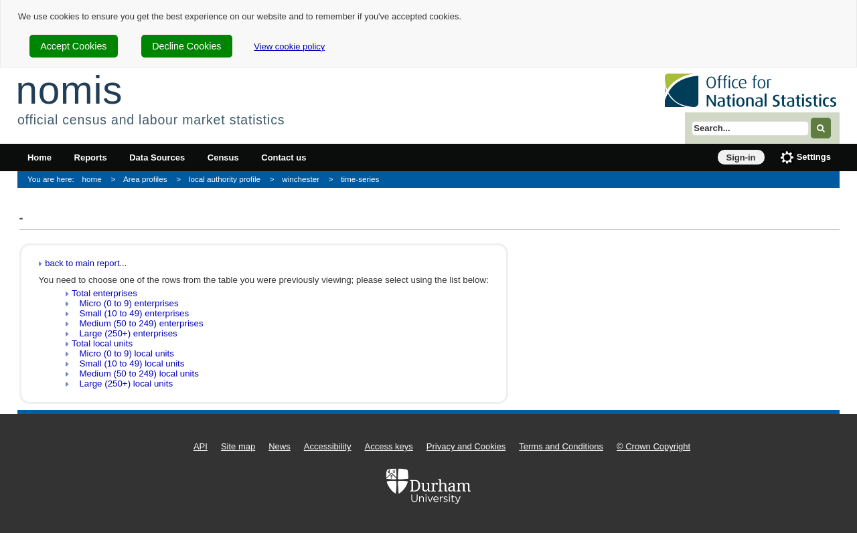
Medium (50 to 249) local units (135, 373)
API (200, 446)
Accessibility (328, 446)
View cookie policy (289, 46)
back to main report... (86, 263)
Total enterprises (104, 293)
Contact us (283, 157)
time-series (360, 179)
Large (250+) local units (122, 384)
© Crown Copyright (653, 446)
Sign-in (741, 157)
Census (223, 157)
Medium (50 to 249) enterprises (137, 323)
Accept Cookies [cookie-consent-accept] (73, 46)
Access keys (389, 446)
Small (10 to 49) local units (128, 363)
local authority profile (224, 179)
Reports (90, 157)
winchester (300, 179)
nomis (69, 90)
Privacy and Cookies (466, 446)
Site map (238, 446)
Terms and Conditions (561, 446)
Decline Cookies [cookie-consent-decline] (186, 46)
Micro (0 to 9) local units (123, 353)
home (92, 179)
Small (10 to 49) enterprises (130, 313)
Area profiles (145, 179)
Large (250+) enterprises (124, 333)
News (279, 446)
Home (39, 157)
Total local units (102, 343)
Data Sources (157, 157)
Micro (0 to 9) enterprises (125, 303)
